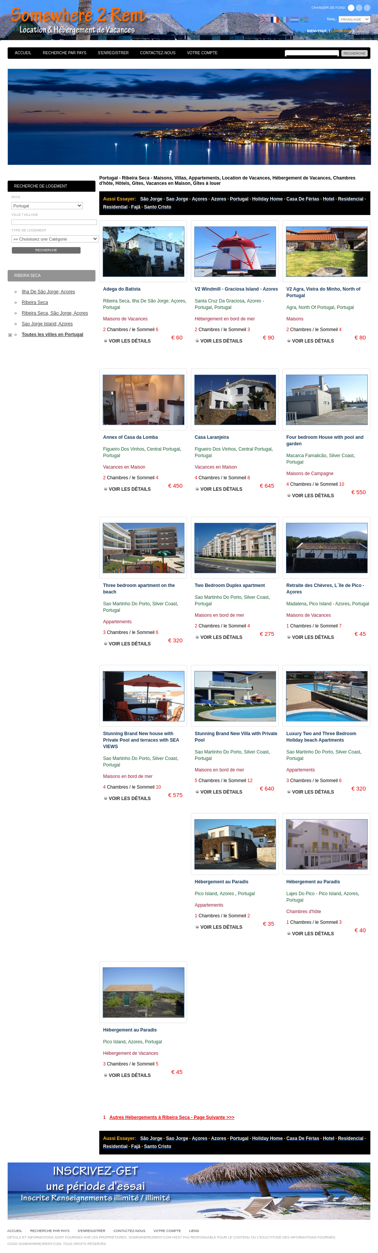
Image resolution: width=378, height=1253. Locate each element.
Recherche (46, 250)
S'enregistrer (113, 53)
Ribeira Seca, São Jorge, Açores (55, 313)
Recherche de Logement (40, 186)
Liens (194, 1231)
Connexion (341, 31)
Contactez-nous (158, 53)
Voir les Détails (130, 341)
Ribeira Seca (35, 302)
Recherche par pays (64, 53)
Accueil (23, 53)
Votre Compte (202, 53)
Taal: (332, 19)
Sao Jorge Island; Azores (47, 324)
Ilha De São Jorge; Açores (48, 291)
